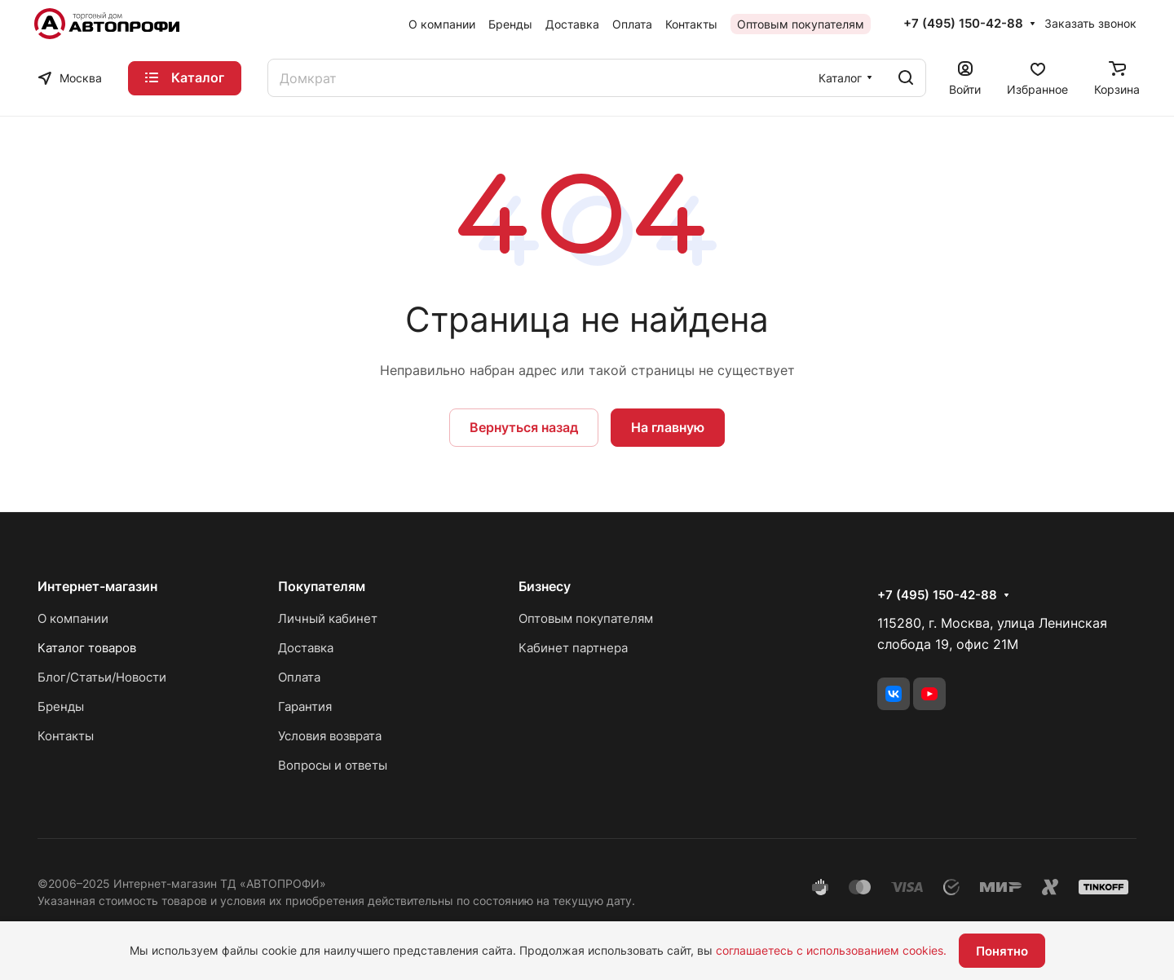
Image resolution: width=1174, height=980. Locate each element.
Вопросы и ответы (332, 765)
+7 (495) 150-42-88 (963, 23)
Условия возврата (330, 736)
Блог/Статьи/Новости (102, 677)
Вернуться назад (524, 427)
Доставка (305, 648)
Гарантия (305, 706)
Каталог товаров (87, 648)
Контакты (66, 736)
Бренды (61, 706)
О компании (73, 618)
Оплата (299, 677)
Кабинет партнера (573, 648)
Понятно (1002, 951)
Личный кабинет (327, 618)
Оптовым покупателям (586, 618)
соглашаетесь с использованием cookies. (831, 950)
